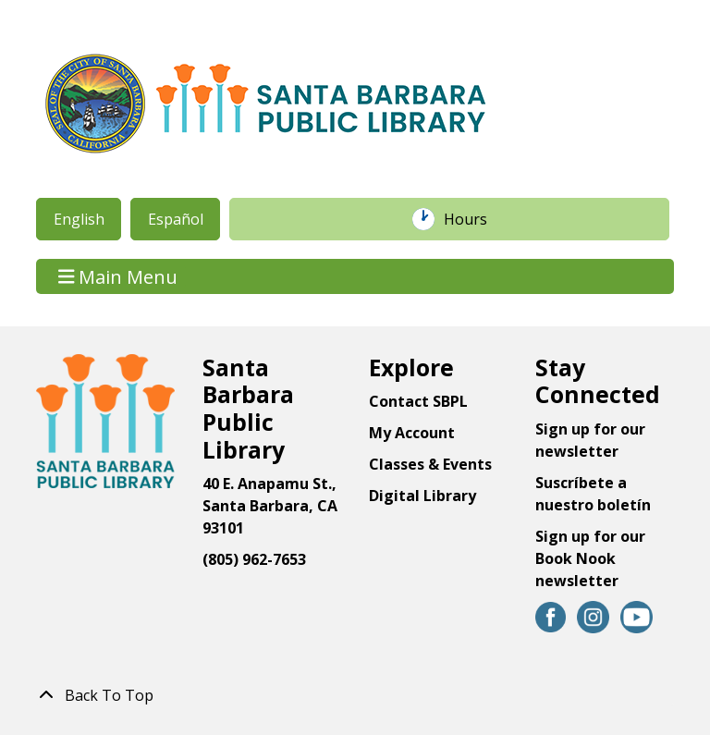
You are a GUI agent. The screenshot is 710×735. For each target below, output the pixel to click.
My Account (412, 433)
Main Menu (118, 275)
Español (175, 219)
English (79, 219)
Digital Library (422, 495)
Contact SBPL (418, 401)
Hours (475, 219)
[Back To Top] (355, 695)
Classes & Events (430, 464)
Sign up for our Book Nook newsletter (590, 558)
